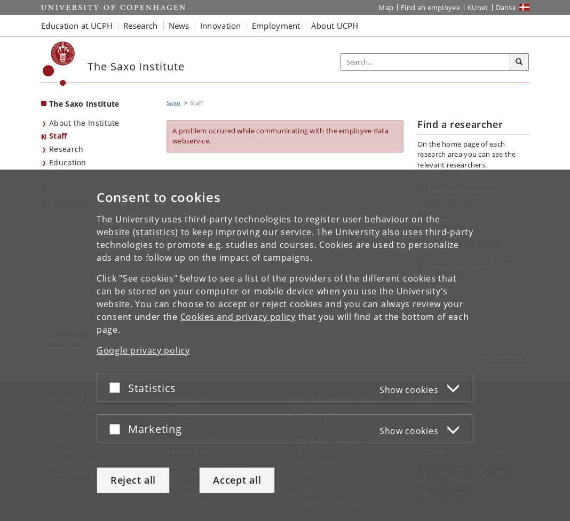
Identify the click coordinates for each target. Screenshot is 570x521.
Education (67, 162)
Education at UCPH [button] (77, 25)
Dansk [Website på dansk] (506, 7)
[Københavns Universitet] (59, 64)
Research (66, 149)
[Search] (519, 62)
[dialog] (285, 345)
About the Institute (84, 123)
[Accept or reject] (117, 387)
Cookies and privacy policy (238, 317)
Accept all (237, 480)
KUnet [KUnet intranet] (478, 7)
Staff (58, 136)
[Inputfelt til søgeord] (426, 62)
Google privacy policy (143, 350)
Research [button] (140, 25)
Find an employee (430, 7)
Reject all (133, 480)
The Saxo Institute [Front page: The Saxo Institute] (84, 104)
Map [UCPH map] (385, 7)
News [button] (179, 25)
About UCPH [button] (335, 25)
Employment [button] (276, 25)
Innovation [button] (220, 25)
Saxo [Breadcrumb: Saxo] (173, 103)
